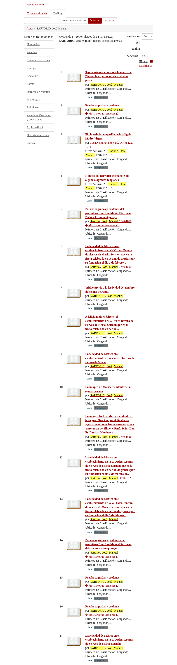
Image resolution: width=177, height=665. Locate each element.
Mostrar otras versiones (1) (102, 225)
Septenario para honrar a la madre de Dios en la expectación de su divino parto (108, 76)
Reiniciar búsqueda (36, 4)
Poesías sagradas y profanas (102, 105)
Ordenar (132, 55)
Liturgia (31, 68)
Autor (30, 28)
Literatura (32, 75)
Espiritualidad (35, 127)
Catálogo (58, 13)
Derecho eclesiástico (39, 91)
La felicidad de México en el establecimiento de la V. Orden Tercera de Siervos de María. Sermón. (109, 639)
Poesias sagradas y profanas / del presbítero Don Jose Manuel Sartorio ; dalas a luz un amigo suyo (108, 544)
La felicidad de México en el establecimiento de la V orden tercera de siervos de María (109, 358)
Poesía (30, 83)
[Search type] (73, 21)
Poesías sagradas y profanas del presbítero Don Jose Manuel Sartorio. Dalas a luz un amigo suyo (108, 213)
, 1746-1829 (110, 221)
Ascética (32, 52)
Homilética (33, 44)
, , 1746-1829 (111, 478)
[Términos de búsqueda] (41, 21)
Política (31, 143)
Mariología (33, 99)
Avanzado (110, 20)
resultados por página (133, 42)
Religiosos (33, 107)
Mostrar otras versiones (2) (102, 113)
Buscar (95, 20)
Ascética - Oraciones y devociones (39, 117)
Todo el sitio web (37, 13)
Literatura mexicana (38, 60)
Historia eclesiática (38, 135)
